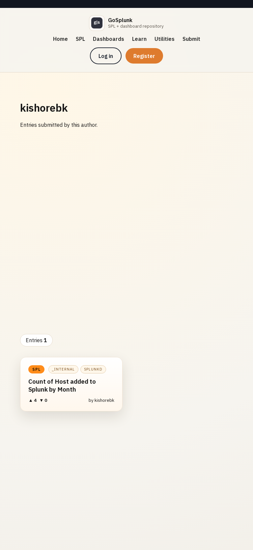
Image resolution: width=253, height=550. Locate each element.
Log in (105, 56)
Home (60, 39)
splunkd (93, 369)
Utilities (165, 39)
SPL (80, 39)
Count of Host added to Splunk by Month (62, 385)
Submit (191, 39)
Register (144, 56)
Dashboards (108, 39)
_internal (63, 369)
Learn (139, 39)
